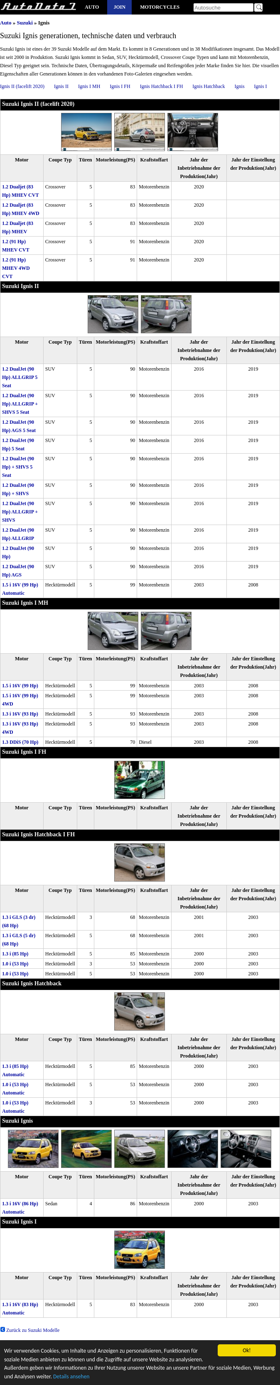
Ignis (240, 86)
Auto (92, 7)
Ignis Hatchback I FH (161, 86)
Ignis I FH (120, 86)
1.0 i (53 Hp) (15, 964)
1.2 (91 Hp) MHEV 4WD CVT (16, 268)
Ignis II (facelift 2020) (22, 86)
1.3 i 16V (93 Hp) (20, 714)
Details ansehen (71, 1377)
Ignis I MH (89, 86)
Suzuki (24, 23)
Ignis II (61, 86)
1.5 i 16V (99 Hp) (20, 686)
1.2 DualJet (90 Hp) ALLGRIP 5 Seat (19, 377)
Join (119, 7)
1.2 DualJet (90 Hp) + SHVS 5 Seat (18, 467)
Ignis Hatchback (208, 86)
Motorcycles (159, 7)
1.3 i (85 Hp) (15, 954)
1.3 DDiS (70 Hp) (20, 742)
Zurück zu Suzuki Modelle (29, 1330)
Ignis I (260, 86)
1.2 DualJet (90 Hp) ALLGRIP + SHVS (20, 512)
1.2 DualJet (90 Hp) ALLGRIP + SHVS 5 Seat (20, 404)
